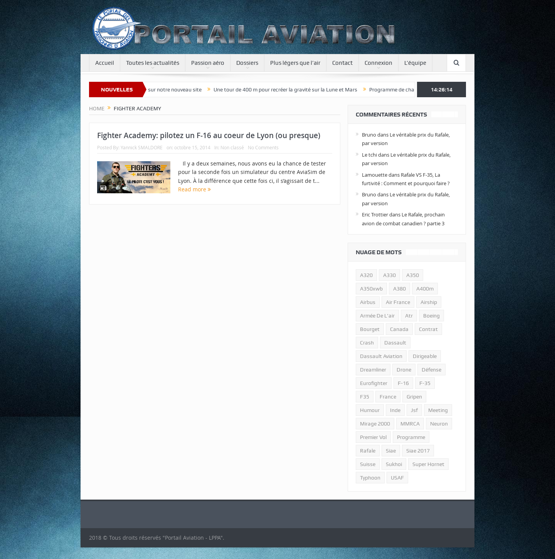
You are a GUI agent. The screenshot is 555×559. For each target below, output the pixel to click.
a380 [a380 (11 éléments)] (399, 288)
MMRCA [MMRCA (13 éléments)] (410, 424)
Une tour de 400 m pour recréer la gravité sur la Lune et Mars (291, 89)
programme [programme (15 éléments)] (411, 437)
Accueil (104, 62)
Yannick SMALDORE (142, 147)
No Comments (263, 147)
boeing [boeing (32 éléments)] (431, 315)
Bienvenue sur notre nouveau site (167, 89)
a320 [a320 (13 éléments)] (366, 275)
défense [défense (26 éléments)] (431, 369)
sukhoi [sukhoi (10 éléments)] (394, 464)
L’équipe (415, 62)
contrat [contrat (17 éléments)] (428, 329)
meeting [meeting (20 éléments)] (438, 410)
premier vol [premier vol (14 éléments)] (373, 437)
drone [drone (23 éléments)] (404, 369)
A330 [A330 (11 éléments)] (389, 275)
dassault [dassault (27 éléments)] (395, 342)
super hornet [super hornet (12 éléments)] (428, 464)
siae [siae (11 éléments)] (391, 451)
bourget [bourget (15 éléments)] (370, 329)
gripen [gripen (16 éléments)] (414, 396)
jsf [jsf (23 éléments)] (414, 410)
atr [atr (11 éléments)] (409, 315)
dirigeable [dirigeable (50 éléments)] (425, 356)
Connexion (378, 62)
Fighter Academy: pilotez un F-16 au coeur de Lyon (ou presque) (208, 135)
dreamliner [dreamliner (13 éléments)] (373, 369)
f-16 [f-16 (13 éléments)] (403, 383)
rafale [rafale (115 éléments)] (367, 451)
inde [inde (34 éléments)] (395, 410)
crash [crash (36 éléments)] (367, 342)
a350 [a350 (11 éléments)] (412, 275)
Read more (194, 189)
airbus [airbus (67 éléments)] (367, 302)
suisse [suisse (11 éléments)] (367, 464)
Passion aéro (207, 62)
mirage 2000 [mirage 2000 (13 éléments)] (375, 424)
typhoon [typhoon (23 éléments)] (370, 478)
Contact (342, 62)
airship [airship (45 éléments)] (428, 302)
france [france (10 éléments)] (388, 396)
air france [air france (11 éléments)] (398, 302)
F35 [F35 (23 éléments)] (364, 396)
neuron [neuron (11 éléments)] (439, 424)
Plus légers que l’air (295, 62)
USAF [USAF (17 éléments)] (397, 478)
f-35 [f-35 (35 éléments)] (425, 383)
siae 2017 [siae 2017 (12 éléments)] (418, 451)
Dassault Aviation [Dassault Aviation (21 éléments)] (381, 356)
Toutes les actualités (152, 62)
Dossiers (247, 62)
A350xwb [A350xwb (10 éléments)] (371, 288)
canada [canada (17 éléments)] (399, 329)
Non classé (232, 147)
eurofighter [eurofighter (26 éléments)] (373, 383)
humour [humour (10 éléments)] (370, 410)
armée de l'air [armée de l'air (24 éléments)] (377, 315)
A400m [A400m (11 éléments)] (425, 288)
